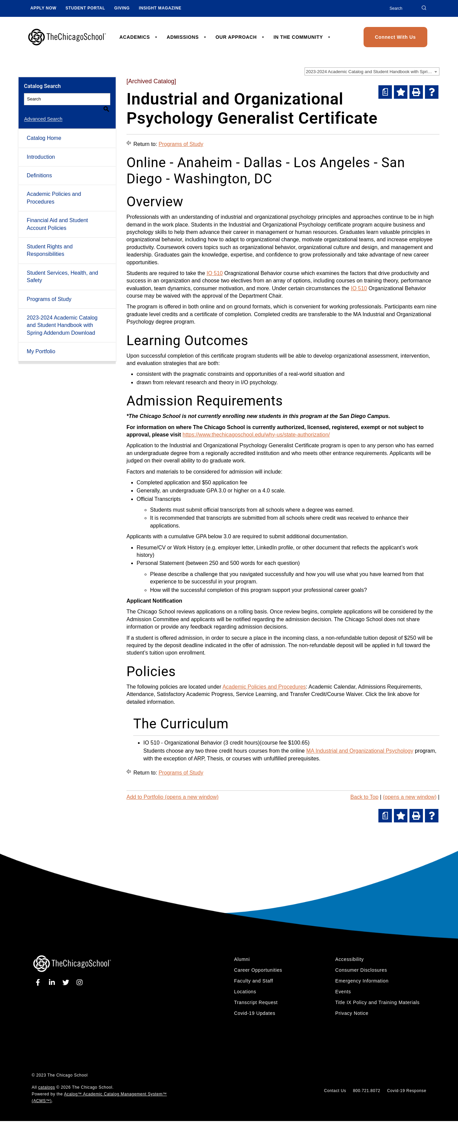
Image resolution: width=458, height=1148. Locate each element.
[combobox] (372, 71)
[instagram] (80, 982)
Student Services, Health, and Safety (62, 268)
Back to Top (364, 797)
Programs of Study (49, 291)
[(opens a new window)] (385, 92)
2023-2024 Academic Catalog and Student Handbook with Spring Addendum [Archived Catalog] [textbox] (372, 71)
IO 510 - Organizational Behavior (182, 743)
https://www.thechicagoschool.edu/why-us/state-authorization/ (256, 434)
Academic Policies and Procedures (54, 190)
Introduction (41, 149)
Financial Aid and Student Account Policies (57, 216)
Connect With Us (395, 37)
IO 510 (214, 273)
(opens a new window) (409, 797)
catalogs (46, 1087)
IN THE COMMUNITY (302, 37)
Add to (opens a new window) (172, 797)
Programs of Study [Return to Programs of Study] (181, 144)
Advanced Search (43, 111)
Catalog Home (44, 130)
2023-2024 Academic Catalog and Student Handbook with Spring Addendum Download (62, 317)
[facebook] (39, 982)
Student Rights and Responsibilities (50, 242)
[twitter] (67, 982)
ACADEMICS (139, 37)
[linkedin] (53, 982)
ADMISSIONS (187, 37)
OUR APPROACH (240, 37)
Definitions (39, 168)
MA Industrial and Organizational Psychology (359, 751)
